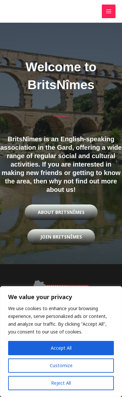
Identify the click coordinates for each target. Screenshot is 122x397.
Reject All (61, 383)
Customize (61, 365)
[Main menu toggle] (109, 11)
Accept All (61, 348)
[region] (61, 341)
